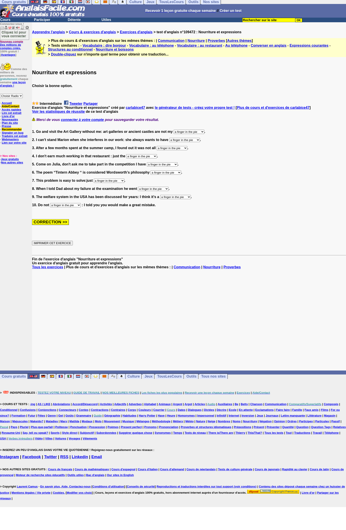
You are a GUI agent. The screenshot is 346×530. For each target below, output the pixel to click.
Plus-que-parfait (42, 427)
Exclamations (264, 409)
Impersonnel (205, 415)
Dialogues (194, 409)
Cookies (58, 492)
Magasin (329, 415)
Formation (18, 415)
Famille (297, 409)
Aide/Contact (10, 106)
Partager (90, 104)
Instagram (9, 457)
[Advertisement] (189, 320)
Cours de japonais (267, 469)
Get (60, 415)
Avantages (8, 54)
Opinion (279, 421)
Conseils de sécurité (141, 486)
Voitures (60, 438)
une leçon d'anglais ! (13, 84)
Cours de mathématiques (92, 469)
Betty (244, 404)
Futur (31, 415)
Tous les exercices (47, 267)
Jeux (148, 376)
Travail (317, 432)
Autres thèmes (239, 41)
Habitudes (129, 415)
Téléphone (331, 432)
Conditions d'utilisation (108, 486)
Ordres (292, 421)
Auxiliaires (225, 404)
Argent (177, 404)
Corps (132, 409)
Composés (331, 404)
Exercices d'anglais (136, 32)
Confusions (28, 409)
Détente (74, 20)
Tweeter (75, 104)
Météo (189, 421)
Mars (63, 421)
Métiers (178, 421)
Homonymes (186, 415)
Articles (199, 404)
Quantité (288, 427)
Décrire (222, 409)
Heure (171, 415)
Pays (14, 427)
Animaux (165, 404)
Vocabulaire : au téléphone (151, 45)
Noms (237, 421)
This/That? (255, 432)
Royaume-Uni (11, 432)
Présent (259, 427)
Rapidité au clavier (294, 469)
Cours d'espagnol (123, 469)
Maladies (52, 421)
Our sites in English (120, 475)
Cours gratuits (14, 376)
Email (96, 457)
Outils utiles (75, 475)
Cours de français (60, 469)
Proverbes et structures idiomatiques (206, 427)
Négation (265, 421)
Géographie (112, 415)
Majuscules (20, 421)
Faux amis (312, 409)
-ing (32, 404)
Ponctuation (78, 427)
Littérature (314, 415)
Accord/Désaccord (85, 404)
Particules (322, 421)
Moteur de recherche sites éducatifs (40, 475)
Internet (234, 415)
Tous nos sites (213, 376)
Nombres (224, 421)
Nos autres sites (12, 162)
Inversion (248, 415)
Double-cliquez (63, 54)
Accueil (7, 103)
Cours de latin (319, 469)
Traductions (302, 432)
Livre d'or (8, 116)
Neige (211, 421)
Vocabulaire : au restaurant (199, 45)
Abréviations (61, 404)
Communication (171, 41)
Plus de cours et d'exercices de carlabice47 (273, 107)
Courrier (159, 409)
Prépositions (242, 427)
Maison (5, 421)
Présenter (273, 427)
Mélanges (142, 421)
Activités (106, 404)
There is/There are (220, 432)
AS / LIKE (44, 404)
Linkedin (80, 457)
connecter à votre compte (82, 120)
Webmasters (10, 139)
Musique (128, 421)
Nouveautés (10, 119)
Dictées (209, 409)
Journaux (272, 415)
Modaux (87, 421)
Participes (306, 421)
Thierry (240, 432)
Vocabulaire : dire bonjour (104, 45)
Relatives (339, 427)
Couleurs (144, 409)
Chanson (256, 404)
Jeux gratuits (10, 159)
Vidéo (39, 438)
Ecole (233, 409)
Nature (200, 421)
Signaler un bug (12, 132)
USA (3, 438)
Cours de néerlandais (201, 469)
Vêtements (90, 438)
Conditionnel (8, 409)
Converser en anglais (268, 45)
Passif (335, 421)
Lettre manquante (293, 415)
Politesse (61, 427)
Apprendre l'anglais (48, 32)
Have (161, 415)
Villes (49, 438)
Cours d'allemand (172, 469)
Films (324, 409)
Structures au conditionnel (70, 49)
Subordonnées (106, 432)
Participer (42, 20)
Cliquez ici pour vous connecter (14, 34)
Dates (181, 409)
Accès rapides (11, 109)
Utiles (106, 20)
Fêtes (41, 415)
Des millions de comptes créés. (11, 45)
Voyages (74, 438)
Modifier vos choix (79, 492)
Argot (188, 404)
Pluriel (24, 427)
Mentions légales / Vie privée (31, 492)
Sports (55, 432)
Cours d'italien (148, 469)
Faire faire (283, 409)
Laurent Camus (27, 486)
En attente (246, 409)
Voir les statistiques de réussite (58, 111)
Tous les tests (273, 432)
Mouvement (112, 421)
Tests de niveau (195, 432)
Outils (191, 376)
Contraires (118, 409)
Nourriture (196, 41)
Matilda (74, 421)
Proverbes (216, 41)
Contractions (100, 409)
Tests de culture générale (235, 469)
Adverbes (135, 404)
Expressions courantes (309, 45)
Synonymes (163, 432)
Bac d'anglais (95, 475)
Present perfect (131, 427)
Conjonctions (47, 409)
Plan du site (10, 122)
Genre (51, 415)
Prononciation (168, 427)
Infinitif (221, 415)
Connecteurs (67, 409)
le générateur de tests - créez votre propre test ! (195, 107)
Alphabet (150, 404)
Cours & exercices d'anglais (92, 32)
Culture (133, 376)
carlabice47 (135, 107)
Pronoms (150, 427)
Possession (97, 427)
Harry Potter (147, 415)
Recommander (12, 129)
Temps (177, 432)
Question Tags (321, 427)
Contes (83, 409)
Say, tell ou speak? (35, 432)
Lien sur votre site (14, 142)
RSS (64, 457)
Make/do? (36, 421)
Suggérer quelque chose (135, 432)
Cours (5, 20)
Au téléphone (236, 45)
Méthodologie (161, 421)
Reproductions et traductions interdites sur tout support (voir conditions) (206, 486)
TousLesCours (169, 376)
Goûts (69, 415)
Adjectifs (120, 404)
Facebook (31, 457)
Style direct (69, 432)
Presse (6, 126)
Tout (289, 432)
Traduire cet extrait (14, 136)
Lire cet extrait (11, 113)
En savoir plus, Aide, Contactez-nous (65, 486)
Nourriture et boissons (115, 49)
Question (302, 427)
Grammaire (83, 415)
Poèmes (112, 427)
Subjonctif (87, 432)
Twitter (50, 457)
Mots (98, 421)
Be (236, 404)
